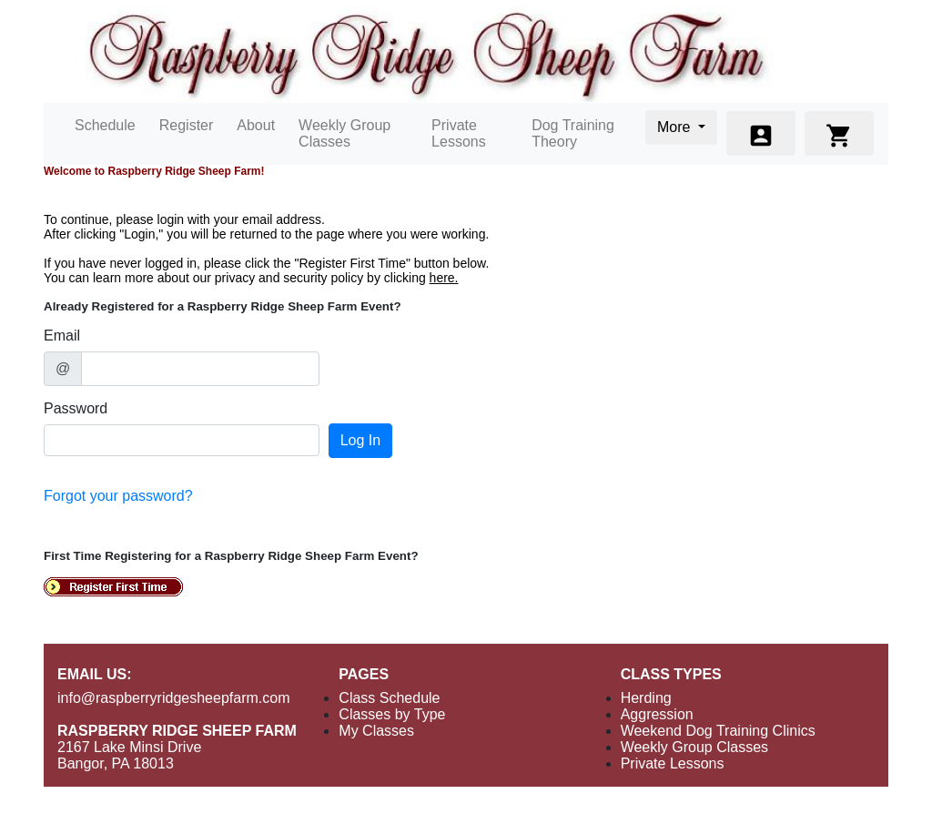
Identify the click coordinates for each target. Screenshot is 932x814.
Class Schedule (389, 698)
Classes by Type (392, 714)
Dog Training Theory (573, 133)
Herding (646, 698)
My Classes (376, 730)
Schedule (105, 125)
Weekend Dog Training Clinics (718, 730)
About (256, 125)
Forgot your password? (118, 496)
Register (186, 125)
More (675, 127)
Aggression (657, 714)
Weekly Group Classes (344, 133)
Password (75, 408)
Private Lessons (458, 133)
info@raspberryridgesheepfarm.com (173, 698)
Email (62, 335)
